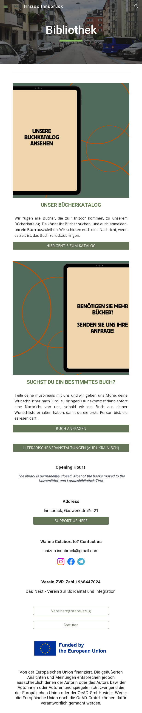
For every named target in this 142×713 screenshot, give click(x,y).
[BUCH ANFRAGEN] (71, 428)
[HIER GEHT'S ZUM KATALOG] (71, 246)
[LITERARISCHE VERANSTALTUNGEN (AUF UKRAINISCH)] (71, 448)
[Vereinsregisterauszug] (70, 611)
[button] (5, 6)
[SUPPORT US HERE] (70, 521)
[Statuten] (70, 625)
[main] (71, 32)
